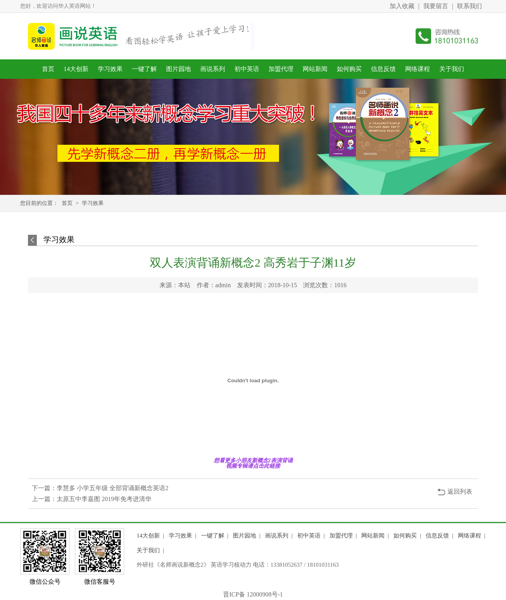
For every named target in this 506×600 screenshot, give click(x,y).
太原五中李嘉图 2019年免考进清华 (104, 499)
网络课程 (417, 69)
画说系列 (212, 69)
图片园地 (178, 69)
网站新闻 (315, 69)
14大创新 (76, 69)
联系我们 (469, 6)
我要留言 (435, 6)
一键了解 (144, 69)
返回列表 (459, 491)
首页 (48, 69)
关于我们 (451, 69)
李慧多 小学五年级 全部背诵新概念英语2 (112, 488)
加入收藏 (402, 6)
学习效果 (110, 69)
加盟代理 (281, 69)
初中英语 (246, 69)
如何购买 (349, 69)
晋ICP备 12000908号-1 (253, 594)
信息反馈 (383, 69)
